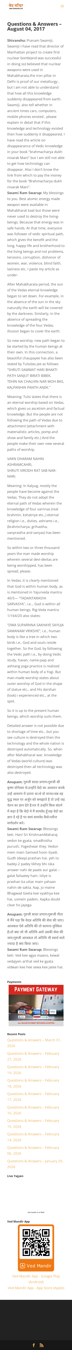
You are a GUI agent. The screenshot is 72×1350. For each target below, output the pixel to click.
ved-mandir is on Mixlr (36, 1212)
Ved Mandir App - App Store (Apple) (36, 1287)
